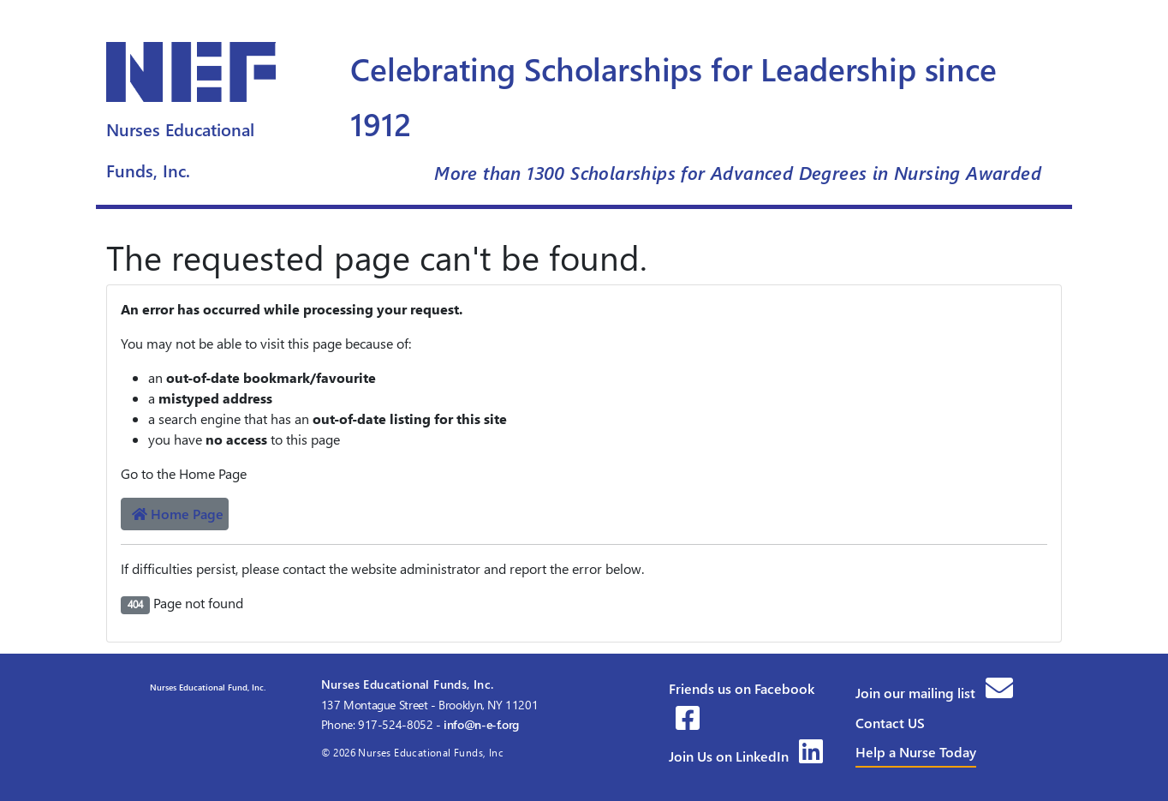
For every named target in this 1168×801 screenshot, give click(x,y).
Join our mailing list (934, 693)
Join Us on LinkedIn (746, 756)
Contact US (890, 723)
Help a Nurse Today (915, 752)
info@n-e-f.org (481, 724)
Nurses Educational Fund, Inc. (206, 687)
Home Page (177, 514)
